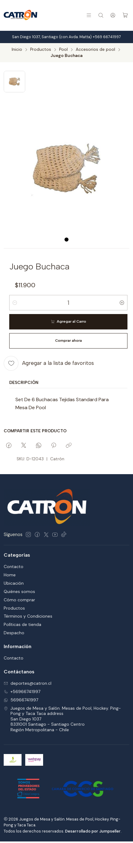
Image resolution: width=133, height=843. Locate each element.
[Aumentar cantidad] (122, 302)
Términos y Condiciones (28, 616)
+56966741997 (22, 691)
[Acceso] (113, 15)
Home (10, 575)
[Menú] (89, 15)
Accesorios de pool (95, 49)
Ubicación (14, 583)
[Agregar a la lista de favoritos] (49, 363)
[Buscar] (101, 15)
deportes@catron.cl (27, 683)
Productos (40, 49)
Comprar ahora (68, 340)
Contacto (13, 566)
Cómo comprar (19, 600)
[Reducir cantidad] (15, 302)
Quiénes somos (19, 591)
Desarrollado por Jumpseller (93, 831)
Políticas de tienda (22, 624)
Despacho (14, 632)
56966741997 (21, 700)
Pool (63, 49)
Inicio (17, 49)
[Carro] (125, 15)
